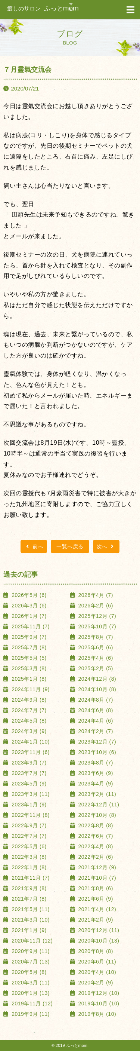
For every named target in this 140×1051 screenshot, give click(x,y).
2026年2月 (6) (95, 606)
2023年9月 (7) (28, 763)
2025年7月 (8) (28, 647)
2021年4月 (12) (96, 909)
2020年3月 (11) (30, 983)
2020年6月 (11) (96, 962)
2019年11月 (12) (31, 1003)
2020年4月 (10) (96, 972)
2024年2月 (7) (95, 731)
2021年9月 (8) (28, 888)
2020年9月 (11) (30, 951)
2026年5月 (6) (28, 595)
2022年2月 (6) (95, 857)
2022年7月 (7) (28, 836)
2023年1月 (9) (28, 805)
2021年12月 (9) (96, 867)
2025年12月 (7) (96, 616)
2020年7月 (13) (30, 962)
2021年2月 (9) (95, 920)
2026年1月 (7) (28, 616)
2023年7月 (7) (28, 773)
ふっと (43, 8)
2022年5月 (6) (28, 846)
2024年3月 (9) (28, 731)
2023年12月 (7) (96, 742)
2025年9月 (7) (28, 637)
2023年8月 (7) (95, 763)
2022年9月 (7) (28, 825)
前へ (33, 546)
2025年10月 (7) (96, 626)
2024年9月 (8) (28, 700)
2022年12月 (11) (98, 805)
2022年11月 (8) (30, 815)
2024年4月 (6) (95, 721)
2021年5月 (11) (30, 909)
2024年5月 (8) (28, 721)
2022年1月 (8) (28, 867)
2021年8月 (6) (95, 888)
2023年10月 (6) (96, 752)
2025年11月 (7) (30, 626)
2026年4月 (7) (95, 595)
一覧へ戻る (70, 546)
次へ (106, 546)
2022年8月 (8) (95, 825)
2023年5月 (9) (28, 784)
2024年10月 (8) (96, 689)
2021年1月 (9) (28, 930)
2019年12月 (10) (98, 993)
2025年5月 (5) (28, 658)
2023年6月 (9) (95, 773)
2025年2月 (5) (95, 668)
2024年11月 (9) (30, 689)
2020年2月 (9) (95, 983)
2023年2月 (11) (96, 794)
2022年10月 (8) (96, 815)
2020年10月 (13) (98, 941)
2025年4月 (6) (95, 658)
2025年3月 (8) (28, 668)
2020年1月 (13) (30, 993)
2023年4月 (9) (95, 784)
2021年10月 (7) (96, 878)
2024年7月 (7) (28, 710)
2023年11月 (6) (30, 752)
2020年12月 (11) (98, 930)
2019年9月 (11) (30, 1014)
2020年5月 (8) (28, 972)
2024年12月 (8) (96, 679)
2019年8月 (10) (96, 1014)
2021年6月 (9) (95, 899)
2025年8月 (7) (95, 637)
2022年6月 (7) (95, 836)
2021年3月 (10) (30, 920)
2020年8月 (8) (95, 951)
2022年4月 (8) (95, 846)
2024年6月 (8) (95, 710)
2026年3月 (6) (28, 606)
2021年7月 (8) (28, 899)
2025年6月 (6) (95, 647)
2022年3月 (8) (28, 857)
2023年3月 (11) (30, 794)
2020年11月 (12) (31, 941)
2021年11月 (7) (30, 878)
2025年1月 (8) (28, 679)
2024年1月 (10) (30, 742)
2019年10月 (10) (98, 1003)
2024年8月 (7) (95, 700)
